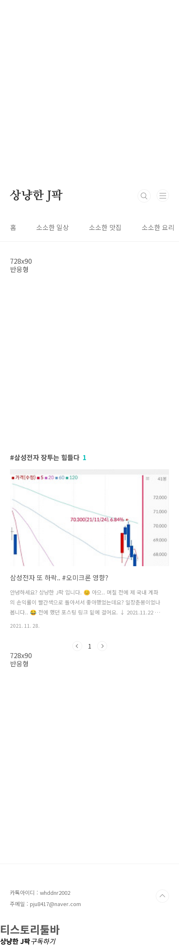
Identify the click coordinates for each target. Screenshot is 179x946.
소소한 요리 (158, 227)
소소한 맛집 (105, 227)
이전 (77, 646)
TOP (162, 896)
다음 (102, 646)
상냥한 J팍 (36, 196)
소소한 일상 (52, 227)
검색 (144, 196)
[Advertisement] (89, 89)
